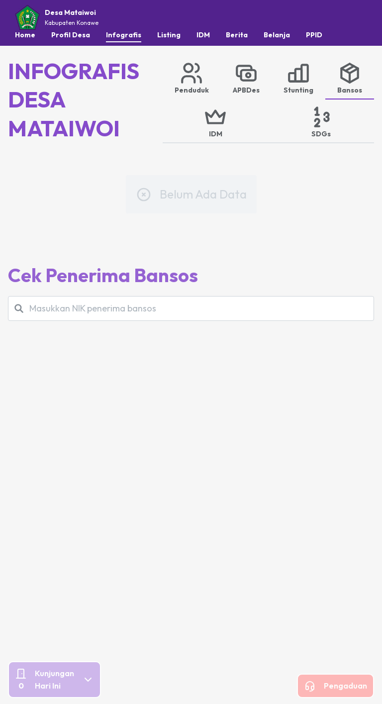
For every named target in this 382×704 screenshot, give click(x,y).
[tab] (192, 78)
